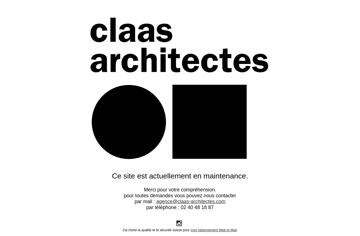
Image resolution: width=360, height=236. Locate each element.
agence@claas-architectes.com (191, 201)
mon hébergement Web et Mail (214, 230)
